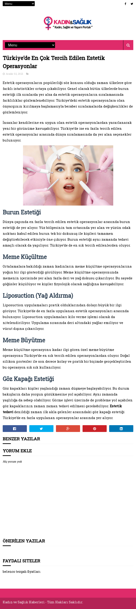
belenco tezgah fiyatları (22, 571)
